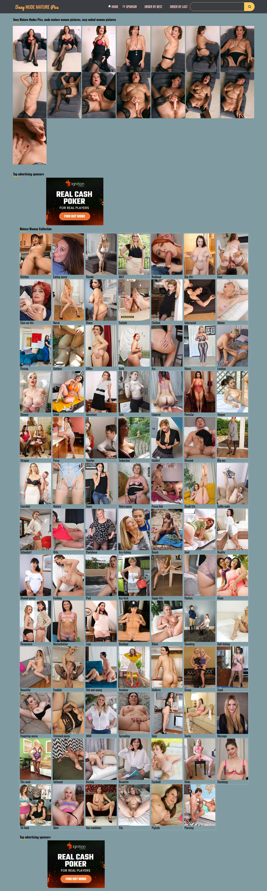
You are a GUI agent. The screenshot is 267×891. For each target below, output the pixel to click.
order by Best (153, 6)
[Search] (222, 6)
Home (114, 6)
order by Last (178, 6)
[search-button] (249, 6)
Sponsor (131, 6)
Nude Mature (37, 6)
